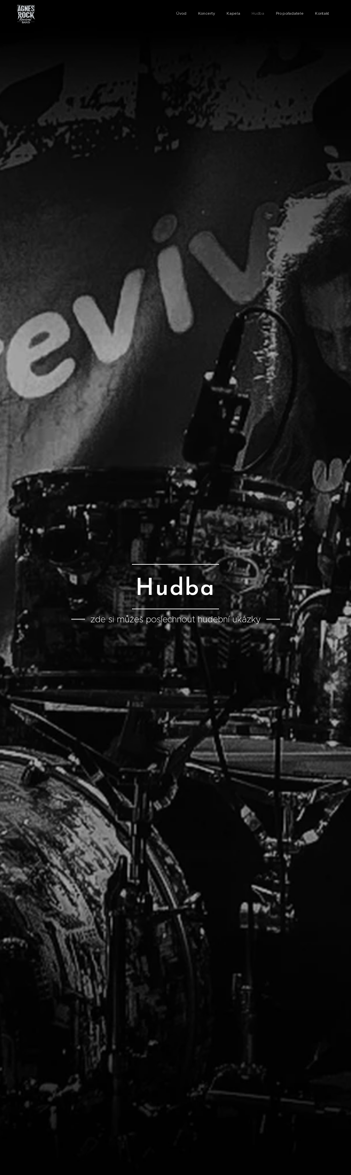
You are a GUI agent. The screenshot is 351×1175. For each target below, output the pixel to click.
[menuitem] (271, 14)
